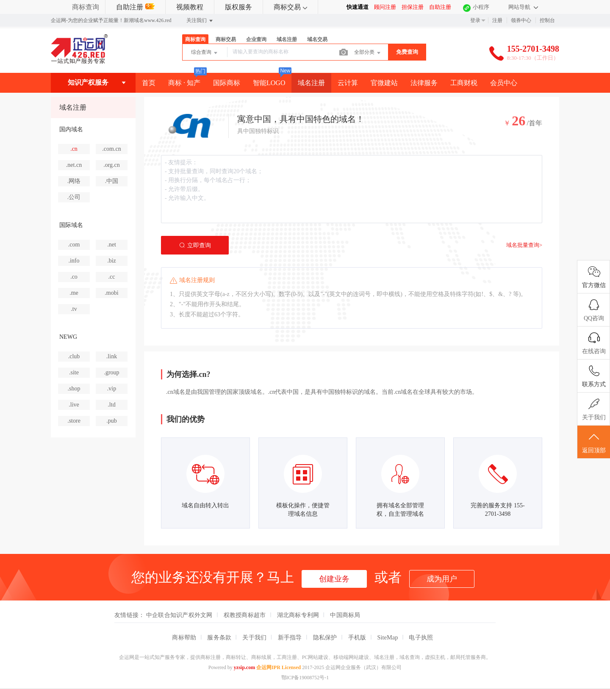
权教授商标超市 (245, 615)
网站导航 (523, 7)
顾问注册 (385, 7)
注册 (497, 20)
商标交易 (290, 7)
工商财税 (463, 82)
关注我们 (200, 20)
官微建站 (384, 82)
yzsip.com (244, 667)
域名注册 (287, 39)
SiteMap (387, 637)
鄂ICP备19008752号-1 (305, 678)
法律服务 (424, 82)
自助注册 (135, 7)
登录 (475, 20)
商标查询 (85, 7)
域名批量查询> (524, 245)
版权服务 (238, 7)
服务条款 (219, 637)
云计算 (348, 82)
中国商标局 (345, 615)
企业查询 (256, 39)
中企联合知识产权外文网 (179, 615)
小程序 (481, 7)
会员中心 (503, 82)
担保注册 (413, 7)
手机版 (357, 637)
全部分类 (368, 53)
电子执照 (421, 637)
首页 (148, 82)
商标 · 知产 (184, 82)
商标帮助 (184, 637)
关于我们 (254, 637)
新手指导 (290, 637)
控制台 (547, 20)
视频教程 (189, 7)
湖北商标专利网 (298, 615)
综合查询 (205, 53)
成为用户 (442, 579)
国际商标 (226, 82)
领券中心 (521, 20)
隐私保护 (325, 637)
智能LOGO (269, 82)
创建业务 (334, 579)
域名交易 (317, 39)
